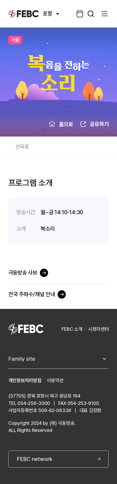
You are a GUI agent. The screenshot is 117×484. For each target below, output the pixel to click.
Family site (21, 359)
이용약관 (55, 380)
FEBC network (34, 459)
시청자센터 (98, 329)
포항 (51, 13)
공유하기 (99, 124)
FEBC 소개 (72, 329)
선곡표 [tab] (22, 146)
